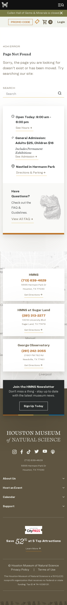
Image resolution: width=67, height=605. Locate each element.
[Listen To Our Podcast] (53, 452)
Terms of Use (46, 569)
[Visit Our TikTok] (29, 452)
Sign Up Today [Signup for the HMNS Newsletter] (33, 406)
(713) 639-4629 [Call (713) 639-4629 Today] (33, 460)
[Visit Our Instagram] (14, 452)
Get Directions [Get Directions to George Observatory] (33, 365)
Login (61, 22)
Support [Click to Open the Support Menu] (33, 506)
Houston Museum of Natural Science (35, 565)
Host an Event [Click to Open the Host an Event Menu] (33, 487)
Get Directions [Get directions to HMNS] (33, 294)
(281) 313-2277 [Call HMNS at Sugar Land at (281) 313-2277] (34, 315)
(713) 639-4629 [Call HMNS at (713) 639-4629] (33, 280)
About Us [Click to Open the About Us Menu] (33, 478)
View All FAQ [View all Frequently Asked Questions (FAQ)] (22, 219)
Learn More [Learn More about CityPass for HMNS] (33, 548)
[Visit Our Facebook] (22, 452)
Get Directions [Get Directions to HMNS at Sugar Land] (33, 329)
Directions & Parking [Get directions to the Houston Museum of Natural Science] (30, 172)
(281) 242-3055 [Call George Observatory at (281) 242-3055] (33, 351)
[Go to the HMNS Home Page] (5, 5)
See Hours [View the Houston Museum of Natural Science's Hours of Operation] (24, 127)
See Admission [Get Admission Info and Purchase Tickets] (26, 156)
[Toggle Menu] (61, 5)
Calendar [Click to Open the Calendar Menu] (33, 497)
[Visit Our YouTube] (45, 452)
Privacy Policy (20, 569)
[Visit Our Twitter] (36, 452)
